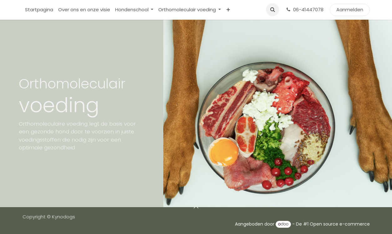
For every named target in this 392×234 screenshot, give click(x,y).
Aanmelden (349, 9)
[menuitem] (39, 10)
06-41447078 (304, 9)
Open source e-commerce (340, 224)
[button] (272, 9)
